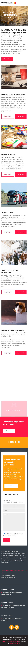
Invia (6, 540)
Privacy (14, 535)
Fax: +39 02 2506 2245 (8, 578)
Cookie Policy (16, 641)
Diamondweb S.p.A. (14, 643)
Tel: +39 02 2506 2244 (8, 575)
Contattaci (7, 59)
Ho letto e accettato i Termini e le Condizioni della (13, 534)
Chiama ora (10, 486)
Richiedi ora (9, 430)
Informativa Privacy (6, 641)
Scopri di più (7, 116)
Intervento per (6, 500)
